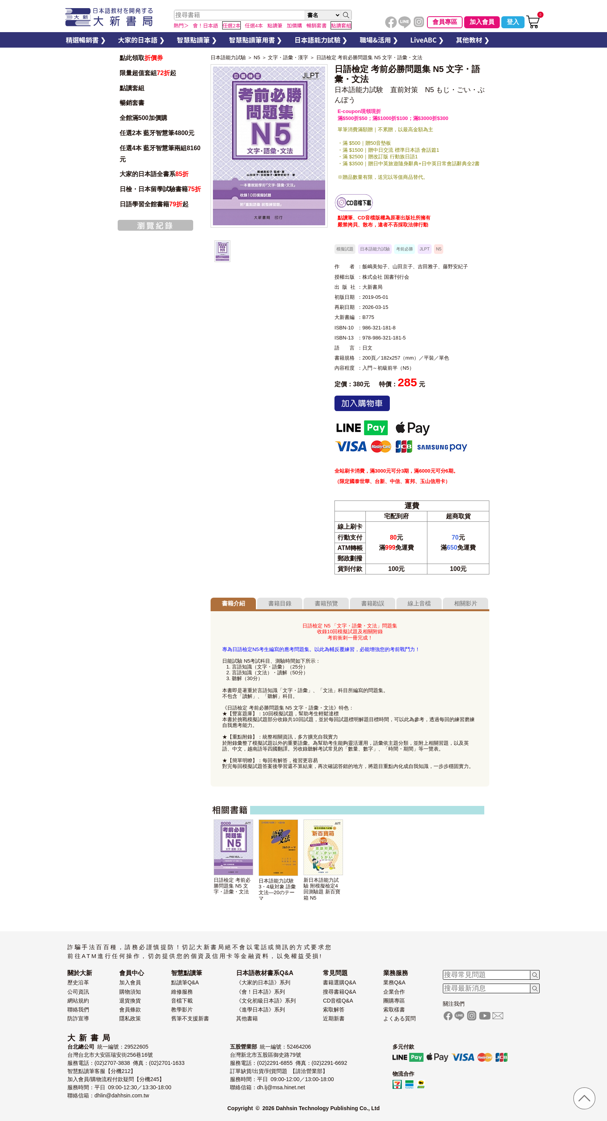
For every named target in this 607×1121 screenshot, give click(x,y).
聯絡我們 (78, 1009)
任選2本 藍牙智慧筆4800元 (157, 133)
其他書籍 (247, 1018)
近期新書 (334, 1018)
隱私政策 (130, 1018)
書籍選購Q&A (339, 982)
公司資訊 (78, 992)
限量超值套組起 (148, 73)
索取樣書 (394, 1009)
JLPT (425, 249)
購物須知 (130, 992)
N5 (257, 57)
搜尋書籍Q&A (339, 992)
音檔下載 (182, 1001)
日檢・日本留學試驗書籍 (160, 189)
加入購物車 (362, 403)
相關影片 (465, 603)
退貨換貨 (130, 1001)
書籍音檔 (353, 202)
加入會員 (482, 22)
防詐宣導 (78, 1018)
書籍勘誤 (372, 603)
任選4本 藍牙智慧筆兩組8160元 (160, 154)
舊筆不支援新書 (190, 1018)
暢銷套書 (132, 102)
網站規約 (78, 1001)
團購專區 (394, 1001)
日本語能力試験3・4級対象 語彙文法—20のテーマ (277, 889)
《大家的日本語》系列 (263, 982)
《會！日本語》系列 (260, 992)
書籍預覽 (326, 603)
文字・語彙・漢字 (288, 57)
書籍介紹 (233, 603)
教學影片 (182, 1009)
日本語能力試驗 (228, 57)
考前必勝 (404, 249)
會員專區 (444, 22)
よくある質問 (399, 1018)
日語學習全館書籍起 (154, 204)
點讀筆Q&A (185, 982)
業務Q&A (394, 982)
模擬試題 (344, 249)
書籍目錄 (279, 603)
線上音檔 (419, 603)
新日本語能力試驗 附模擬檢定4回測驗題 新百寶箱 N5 (322, 888)
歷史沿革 (78, 982)
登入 (513, 22)
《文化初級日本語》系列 (266, 1001)
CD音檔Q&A (338, 1001)
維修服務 (182, 992)
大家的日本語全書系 (154, 174)
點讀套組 (132, 88)
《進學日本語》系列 (260, 1009)
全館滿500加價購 (144, 118)
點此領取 (141, 58)
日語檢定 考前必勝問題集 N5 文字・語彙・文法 (369, 57)
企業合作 (394, 992)
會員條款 (130, 1009)
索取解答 (334, 1009)
